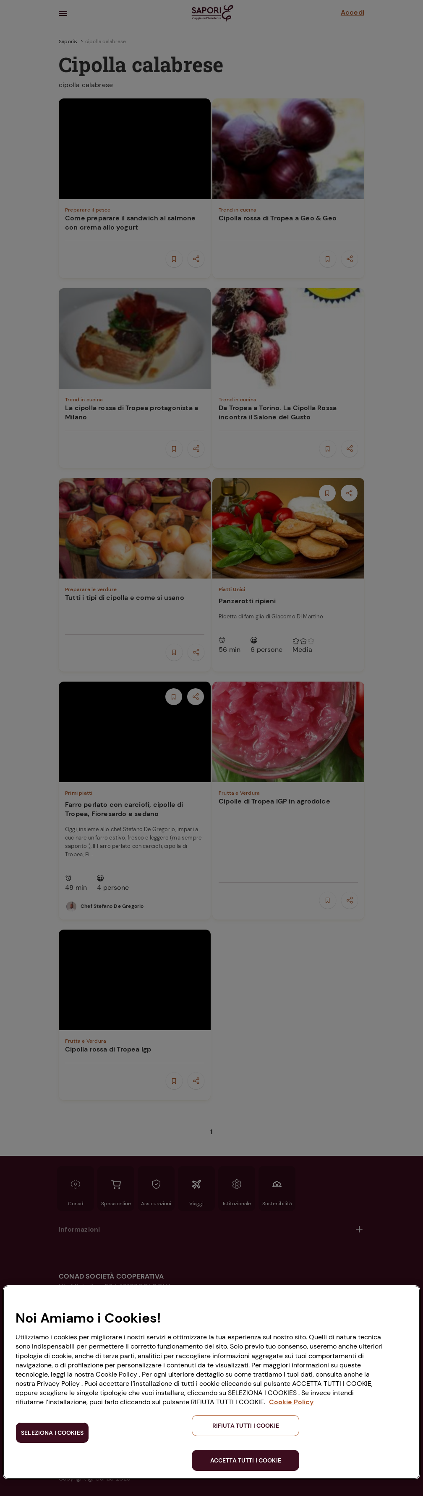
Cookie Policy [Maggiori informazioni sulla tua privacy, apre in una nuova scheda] (291, 1402)
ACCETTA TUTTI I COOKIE (245, 1460)
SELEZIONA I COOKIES (52, 1433)
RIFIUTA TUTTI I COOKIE (245, 1425)
